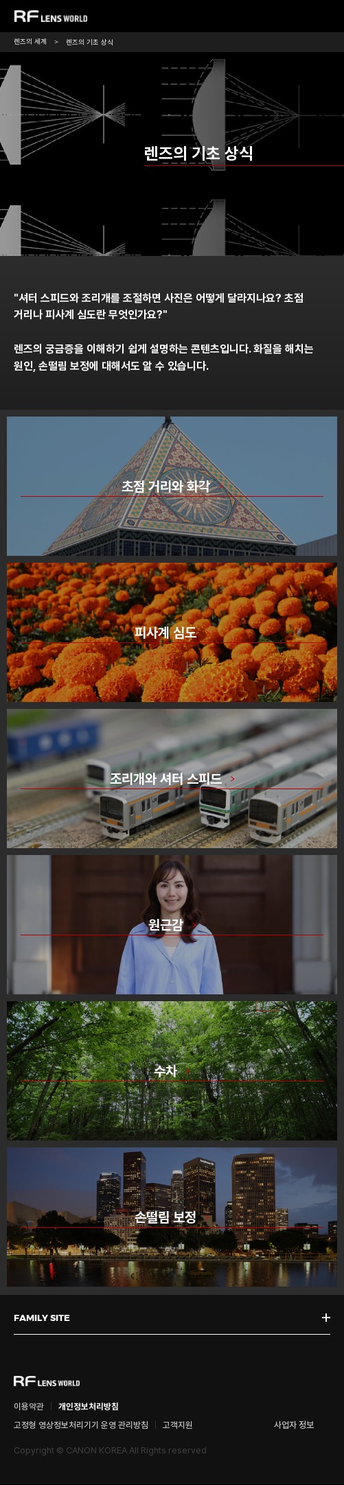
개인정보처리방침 (88, 1407)
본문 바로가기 (0, 0)
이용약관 (29, 1407)
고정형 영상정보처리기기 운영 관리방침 (81, 1425)
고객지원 (178, 1425)
